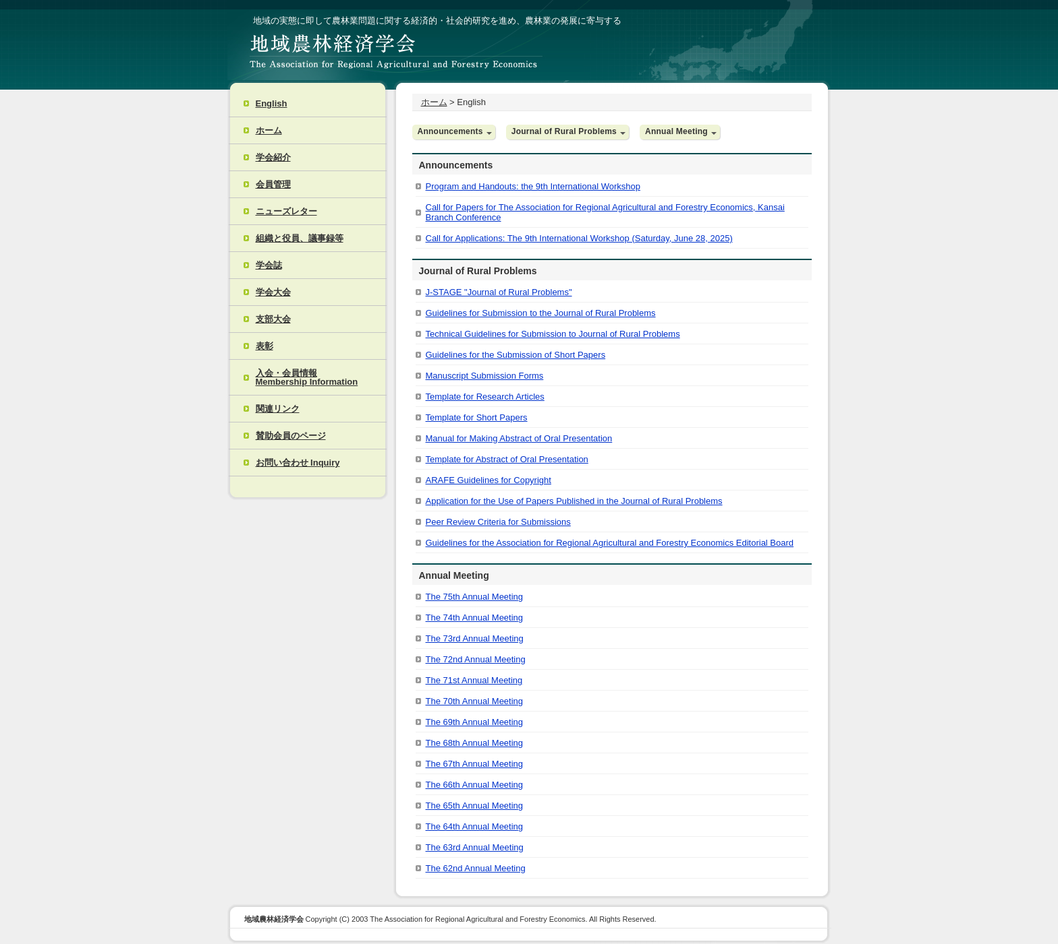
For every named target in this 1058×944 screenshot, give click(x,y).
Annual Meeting (676, 131)
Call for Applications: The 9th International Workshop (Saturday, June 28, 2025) (579, 238)
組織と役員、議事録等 (299, 238)
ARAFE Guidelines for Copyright (488, 480)
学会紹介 (273, 157)
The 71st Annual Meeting (474, 680)
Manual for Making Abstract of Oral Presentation (519, 438)
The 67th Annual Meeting (475, 764)
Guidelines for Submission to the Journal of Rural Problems (541, 313)
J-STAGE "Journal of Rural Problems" (499, 292)
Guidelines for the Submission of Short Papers (516, 355)
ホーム (269, 130)
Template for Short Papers (477, 417)
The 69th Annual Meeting (475, 722)
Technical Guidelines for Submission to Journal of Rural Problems (553, 334)
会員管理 (273, 184)
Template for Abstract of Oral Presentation (507, 459)
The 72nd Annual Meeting (476, 659)
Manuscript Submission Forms (485, 376)
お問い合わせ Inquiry (298, 462)
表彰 (264, 346)
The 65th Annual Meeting (475, 805)
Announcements (450, 131)
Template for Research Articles (485, 396)
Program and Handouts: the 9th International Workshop (533, 186)
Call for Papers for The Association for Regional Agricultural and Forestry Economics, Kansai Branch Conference (605, 212)
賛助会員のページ (291, 435)
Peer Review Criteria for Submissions (498, 522)
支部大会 (273, 319)
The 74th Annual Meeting (475, 617)
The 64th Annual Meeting (475, 826)
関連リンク (278, 408)
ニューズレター (286, 211)
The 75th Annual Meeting (475, 597)
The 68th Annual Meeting (475, 743)
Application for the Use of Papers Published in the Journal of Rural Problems (574, 501)
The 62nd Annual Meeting (476, 868)
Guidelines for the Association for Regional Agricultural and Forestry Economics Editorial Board (610, 543)
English (271, 103)
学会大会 (273, 292)
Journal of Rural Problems (564, 131)
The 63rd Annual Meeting (475, 847)
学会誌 (269, 265)
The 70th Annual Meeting (475, 701)
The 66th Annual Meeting (475, 785)
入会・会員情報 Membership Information (307, 377)
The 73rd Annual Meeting (475, 638)
